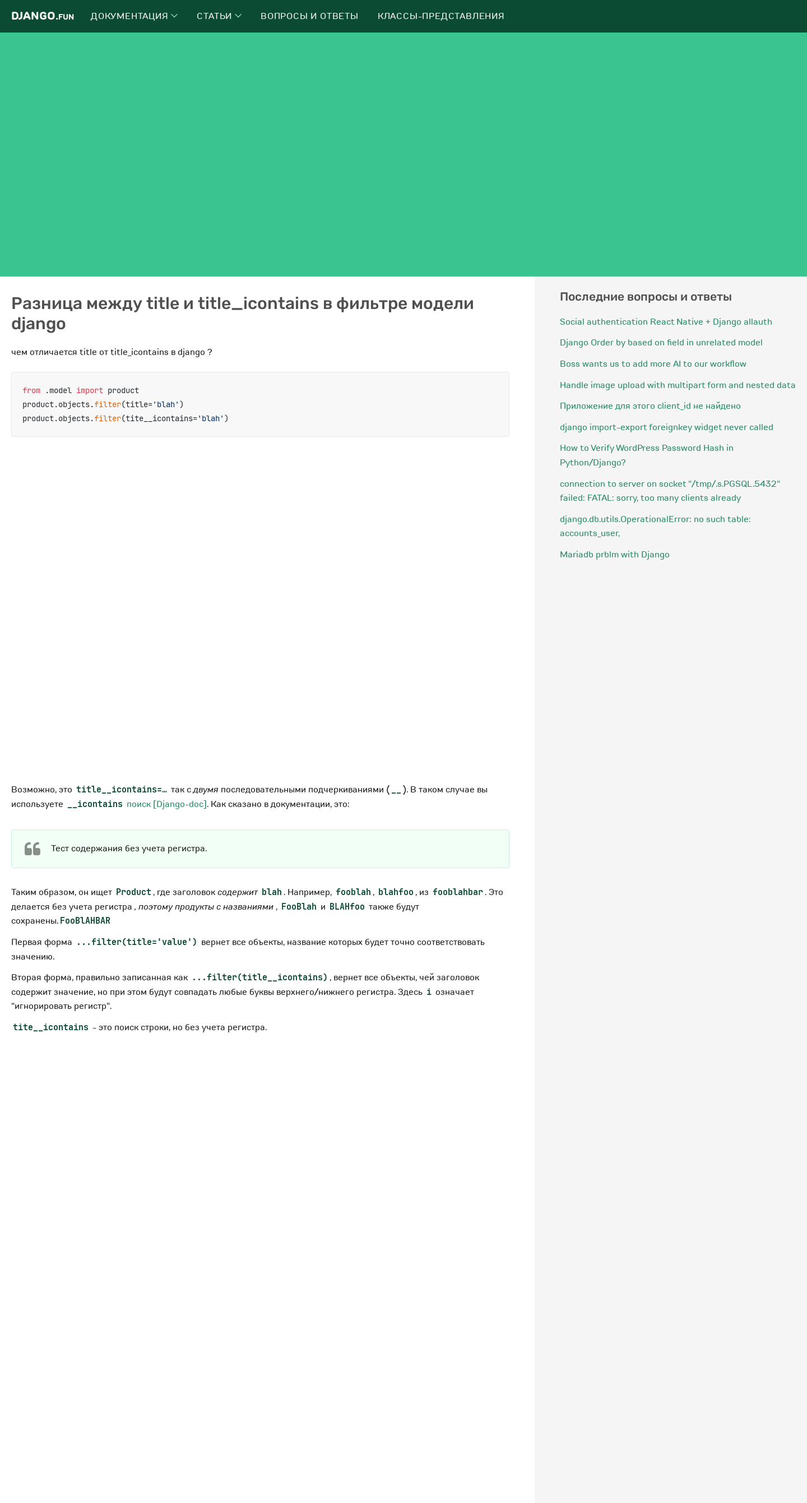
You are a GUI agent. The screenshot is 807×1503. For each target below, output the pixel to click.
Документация (134, 16)
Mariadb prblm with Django (615, 554)
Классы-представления (441, 16)
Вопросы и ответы (310, 16)
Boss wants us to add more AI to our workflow (653, 364)
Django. (42, 16)
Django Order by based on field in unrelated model (661, 342)
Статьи (219, 16)
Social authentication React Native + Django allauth (666, 322)
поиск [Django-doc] (136, 804)
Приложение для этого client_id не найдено (650, 406)
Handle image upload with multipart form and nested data (678, 385)
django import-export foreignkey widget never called (666, 427)
